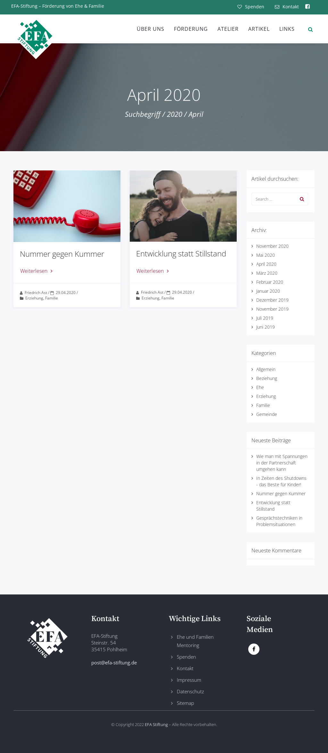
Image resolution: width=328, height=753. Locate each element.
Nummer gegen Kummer (62, 253)
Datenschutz (190, 691)
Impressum (189, 680)
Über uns (150, 28)
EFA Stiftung (156, 724)
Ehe (260, 387)
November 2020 (272, 246)
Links (287, 28)
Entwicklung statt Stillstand (181, 253)
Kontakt (185, 668)
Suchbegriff (142, 114)
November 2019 (272, 309)
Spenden (186, 656)
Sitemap (185, 703)
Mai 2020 (265, 255)
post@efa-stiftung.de (114, 662)
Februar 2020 (269, 282)
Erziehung (34, 298)
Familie (51, 298)
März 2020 (266, 273)
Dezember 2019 (272, 300)
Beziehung (266, 378)
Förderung (191, 28)
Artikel (259, 28)
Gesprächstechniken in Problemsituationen (279, 521)
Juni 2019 (265, 327)
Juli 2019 (264, 318)
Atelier (228, 28)
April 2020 (266, 264)
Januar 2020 (268, 291)
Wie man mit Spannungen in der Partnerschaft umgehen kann (282, 462)
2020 (174, 114)
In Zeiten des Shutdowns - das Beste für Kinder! (281, 481)
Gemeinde (266, 414)
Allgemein (265, 369)
